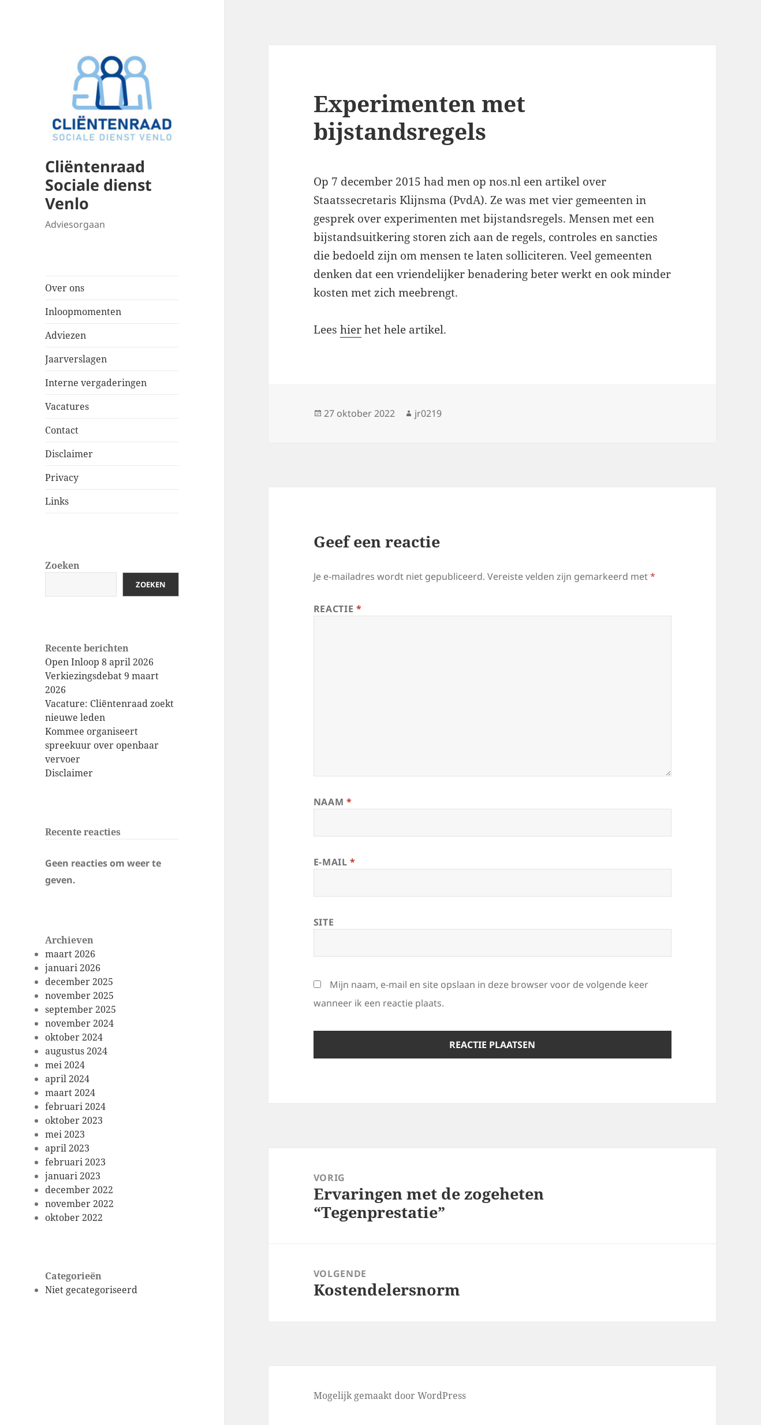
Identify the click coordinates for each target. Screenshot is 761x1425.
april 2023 (67, 1148)
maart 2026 (70, 953)
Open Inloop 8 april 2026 (99, 662)
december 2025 (79, 981)
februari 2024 (75, 1106)
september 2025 (80, 1009)
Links (57, 501)
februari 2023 (75, 1162)
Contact (62, 430)
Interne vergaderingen (96, 382)
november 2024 (79, 1023)
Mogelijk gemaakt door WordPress (390, 1395)
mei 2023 (65, 1134)
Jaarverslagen (76, 359)
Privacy (62, 477)
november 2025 (79, 995)
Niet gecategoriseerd (91, 1289)
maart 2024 (70, 1092)
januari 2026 (72, 967)
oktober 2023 (74, 1120)
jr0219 (428, 413)
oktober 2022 (74, 1217)
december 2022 (79, 1189)
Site (324, 922)
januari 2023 (72, 1175)
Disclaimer (69, 453)
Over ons (64, 288)
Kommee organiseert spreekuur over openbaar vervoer (102, 745)
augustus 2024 (76, 1051)
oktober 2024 (74, 1037)
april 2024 (67, 1078)
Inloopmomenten (83, 311)
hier (350, 329)
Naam (333, 801)
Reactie (338, 608)
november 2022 (79, 1203)
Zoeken (62, 565)
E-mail (335, 862)
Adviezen (65, 335)
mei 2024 (65, 1064)
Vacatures (67, 406)
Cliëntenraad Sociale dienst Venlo (98, 185)
